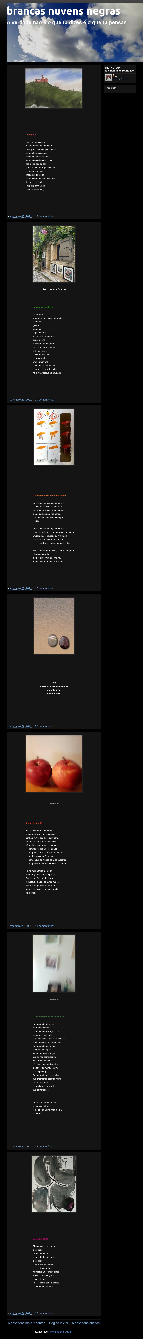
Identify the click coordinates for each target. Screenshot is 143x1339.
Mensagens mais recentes (26, 1323)
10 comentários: (45, 1313)
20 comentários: (45, 726)
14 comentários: (45, 925)
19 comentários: (45, 216)
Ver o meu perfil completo (120, 79)
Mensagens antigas (86, 1323)
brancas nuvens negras (64, 11)
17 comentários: (45, 588)
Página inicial (58, 1323)
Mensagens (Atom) (61, 1331)
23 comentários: (45, 1146)
